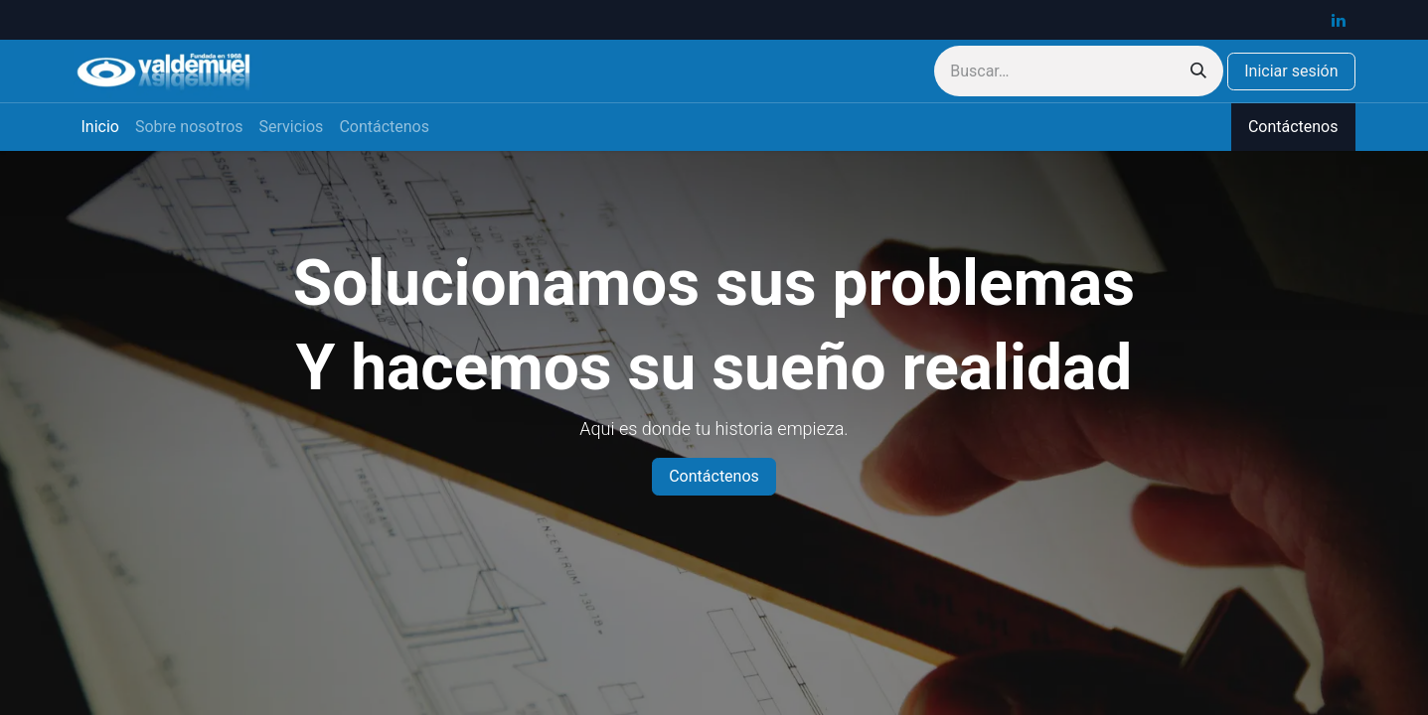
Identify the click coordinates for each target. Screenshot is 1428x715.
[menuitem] (100, 127)
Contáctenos (1293, 126)
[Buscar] (1198, 71)
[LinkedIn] (1338, 20)
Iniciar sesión (1291, 71)
